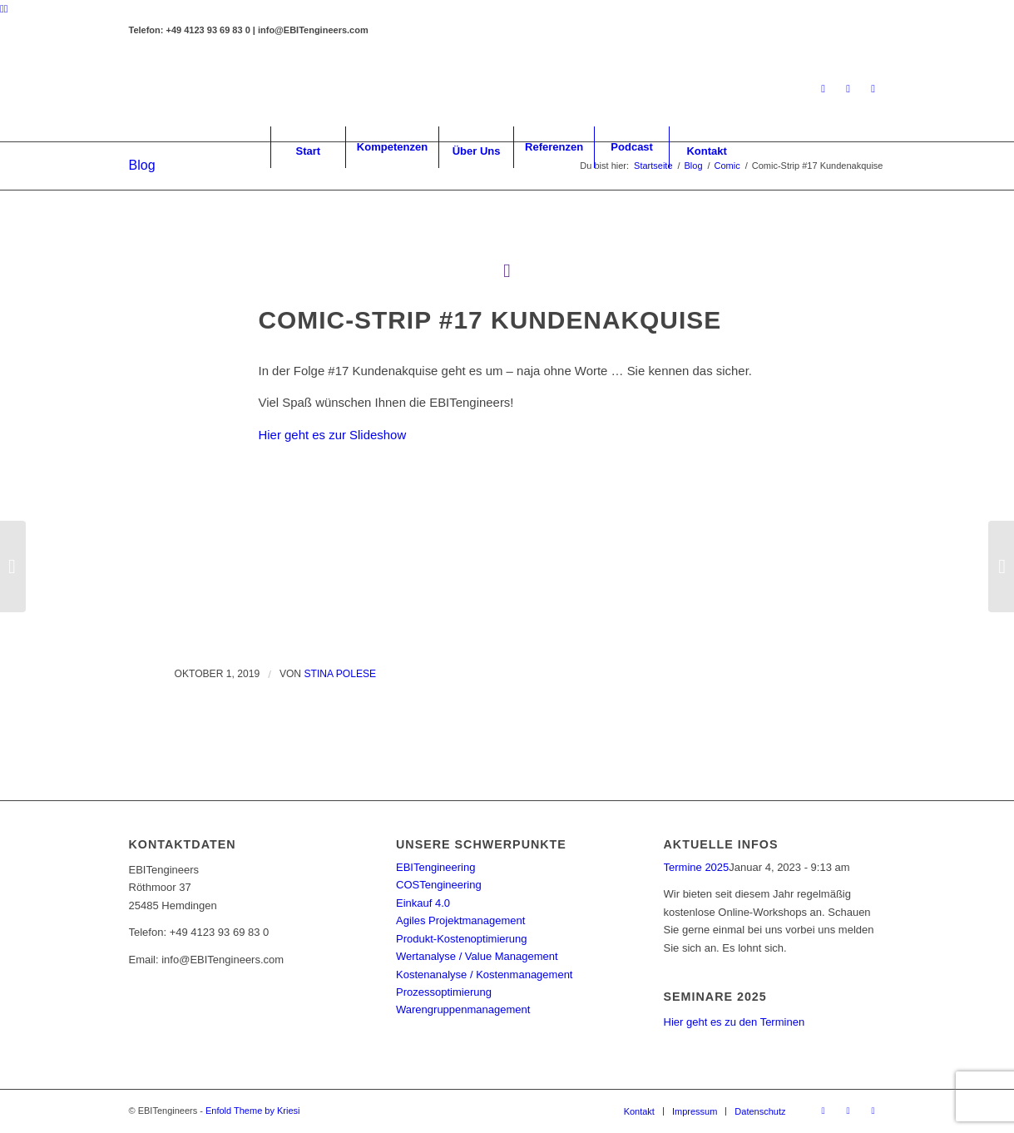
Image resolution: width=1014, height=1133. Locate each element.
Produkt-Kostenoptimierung (461, 939)
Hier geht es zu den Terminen (734, 1022)
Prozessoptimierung (444, 992)
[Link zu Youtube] (873, 89)
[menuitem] (307, 147)
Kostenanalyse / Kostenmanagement (484, 974)
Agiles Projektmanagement (460, 920)
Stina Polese (340, 674)
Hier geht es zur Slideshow (333, 435)
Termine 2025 (697, 867)
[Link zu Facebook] (848, 89)
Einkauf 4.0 (423, 903)
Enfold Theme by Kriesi (252, 1111)
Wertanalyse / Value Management (477, 956)
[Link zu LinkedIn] (823, 89)
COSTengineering (439, 884)
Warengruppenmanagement (463, 1009)
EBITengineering (435, 867)
